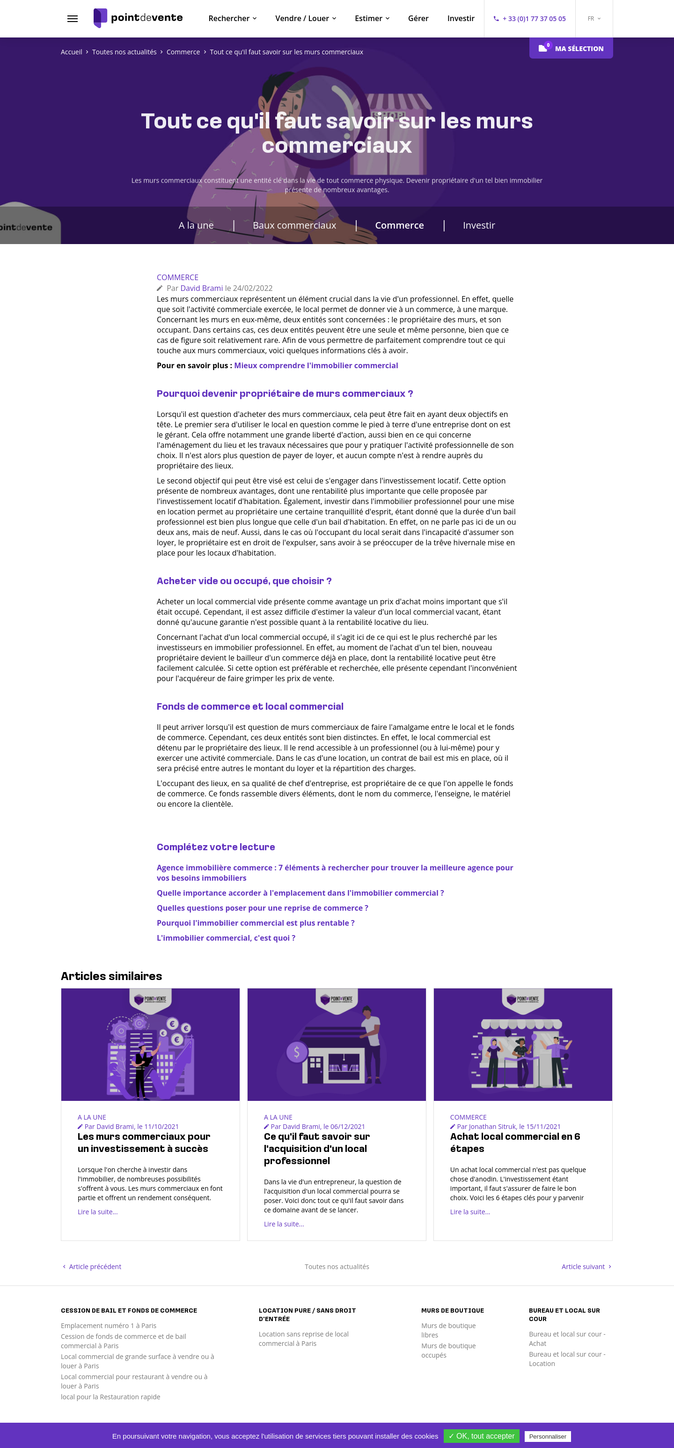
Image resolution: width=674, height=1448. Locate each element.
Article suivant (586, 1266)
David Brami (201, 288)
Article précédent (92, 1266)
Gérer (418, 18)
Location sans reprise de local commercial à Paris (304, 1338)
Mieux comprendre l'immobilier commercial (316, 365)
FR (594, 18)
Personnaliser (548, 1436)
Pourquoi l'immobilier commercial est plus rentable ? (256, 923)
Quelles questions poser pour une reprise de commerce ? (262, 908)
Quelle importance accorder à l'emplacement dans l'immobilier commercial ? (300, 893)
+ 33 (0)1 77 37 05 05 (534, 18)
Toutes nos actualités (337, 1266)
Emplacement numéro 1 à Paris (108, 1325)
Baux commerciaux (295, 225)
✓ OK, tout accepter (481, 1436)
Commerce (399, 225)
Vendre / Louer (302, 18)
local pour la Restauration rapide (111, 1396)
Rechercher (229, 18)
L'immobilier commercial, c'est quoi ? (226, 938)
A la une (196, 225)
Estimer (368, 18)
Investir (461, 18)
